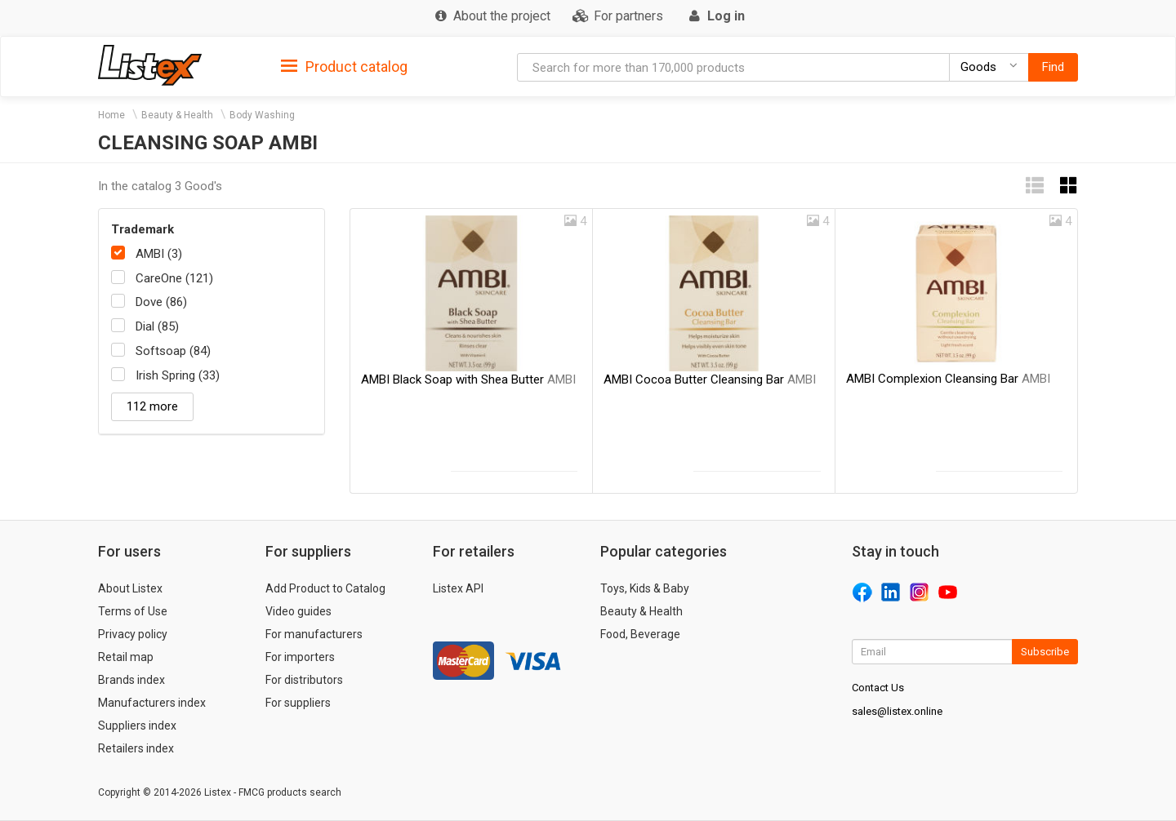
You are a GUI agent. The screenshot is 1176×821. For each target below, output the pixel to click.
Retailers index (136, 748)
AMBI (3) (159, 253)
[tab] (344, 65)
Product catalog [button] (344, 67)
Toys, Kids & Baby (644, 588)
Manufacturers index (152, 702)
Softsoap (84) (173, 351)
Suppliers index (137, 725)
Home (111, 115)
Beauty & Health (177, 115)
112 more (152, 406)
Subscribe (1045, 652)
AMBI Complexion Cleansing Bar (948, 378)
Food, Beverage (640, 634)
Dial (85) (157, 326)
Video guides (298, 611)
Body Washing (262, 115)
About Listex (130, 588)
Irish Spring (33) (178, 375)
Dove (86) (161, 302)
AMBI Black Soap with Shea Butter (468, 379)
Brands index (131, 679)
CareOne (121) (174, 278)
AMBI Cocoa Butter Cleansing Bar (710, 379)
